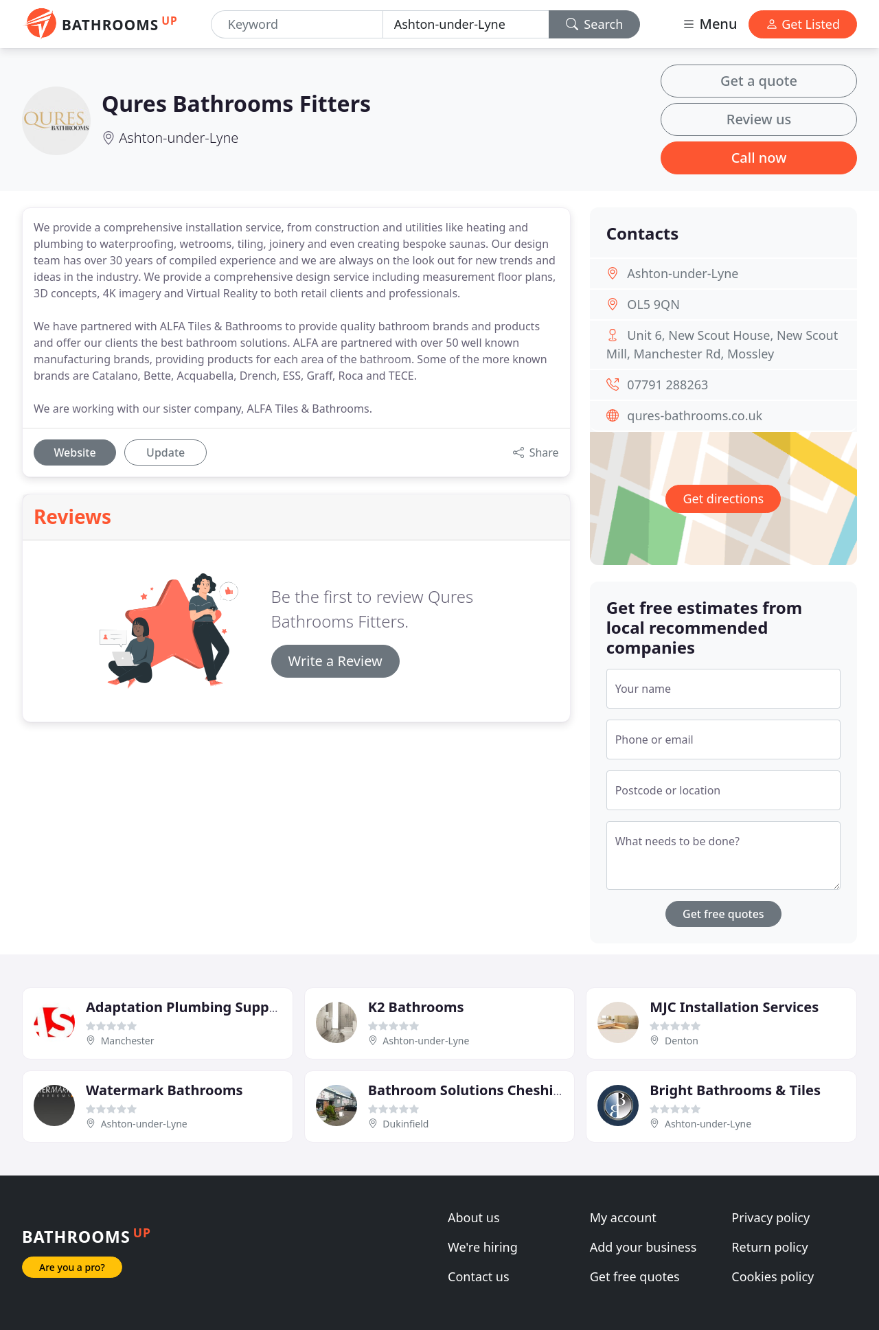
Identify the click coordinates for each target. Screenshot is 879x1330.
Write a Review (335, 661)
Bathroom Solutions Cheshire (467, 1090)
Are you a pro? (72, 1267)
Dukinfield (406, 1123)
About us (474, 1217)
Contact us (479, 1276)
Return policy (769, 1247)
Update (165, 452)
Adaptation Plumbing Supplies (189, 1007)
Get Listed (803, 24)
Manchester (128, 1040)
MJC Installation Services (734, 1007)
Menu (709, 23)
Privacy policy (770, 1217)
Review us (759, 119)
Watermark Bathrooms (164, 1090)
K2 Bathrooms (416, 1007)
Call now (759, 157)
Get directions (723, 498)
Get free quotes (723, 913)
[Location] (466, 24)
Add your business (643, 1247)
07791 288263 (667, 384)
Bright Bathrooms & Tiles (735, 1090)
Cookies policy (772, 1276)
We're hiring (483, 1247)
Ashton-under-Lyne (178, 137)
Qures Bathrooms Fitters (236, 103)
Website (74, 452)
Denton (681, 1040)
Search (595, 24)
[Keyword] (297, 24)
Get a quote (758, 80)
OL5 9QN (653, 304)
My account (623, 1217)
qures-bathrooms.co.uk (694, 415)
